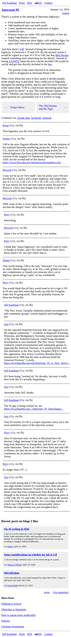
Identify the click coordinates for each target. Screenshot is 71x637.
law (50, 64)
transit (65, 13)
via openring (60, 592)
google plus (23, 117)
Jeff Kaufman (9, 3)
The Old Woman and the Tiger (52, 107)
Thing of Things (14, 564)
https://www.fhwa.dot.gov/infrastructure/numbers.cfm (32, 162)
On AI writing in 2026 (16, 529)
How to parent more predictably (18, 615)
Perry (7, 214)
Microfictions (11, 572)
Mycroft (7, 170)
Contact (48, 3)
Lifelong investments (12, 626)
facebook (36, 117)
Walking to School (11, 603)
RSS (29, 3)
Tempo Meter (15, 107)
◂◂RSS (38, 3)
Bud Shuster (62, 55)
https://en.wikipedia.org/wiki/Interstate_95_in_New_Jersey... (36, 363)
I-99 (21, 49)
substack (47, 117)
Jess (6, 324)
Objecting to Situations (13, 609)
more (47, 592)
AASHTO (14, 61)
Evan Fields (12, 585)
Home (10, 546)
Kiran (6, 125)
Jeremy (6, 138)
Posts (22, 3)
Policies (5, 620)
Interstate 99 (10, 10)
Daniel (6, 260)
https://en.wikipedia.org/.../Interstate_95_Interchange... (33, 408)
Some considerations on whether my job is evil (30, 554)
